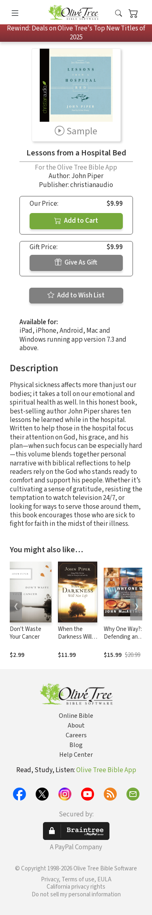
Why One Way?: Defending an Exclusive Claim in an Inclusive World (126, 641)
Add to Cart (76, 221)
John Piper (87, 176)
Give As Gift (76, 262)
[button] (118, 13)
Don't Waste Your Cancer (25, 633)
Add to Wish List (76, 295)
